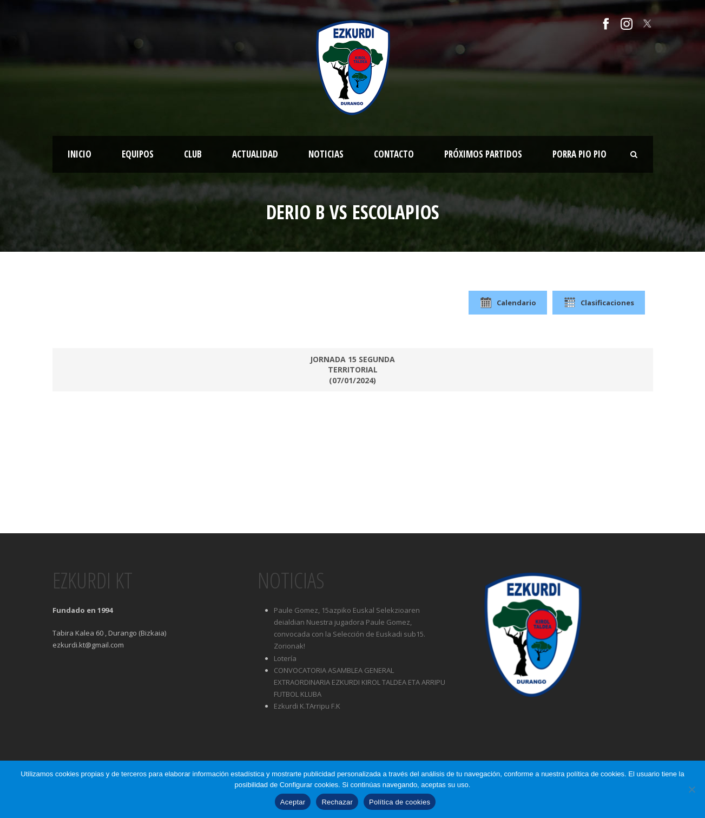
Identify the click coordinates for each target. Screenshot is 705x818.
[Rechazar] (691, 789)
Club (193, 154)
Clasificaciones (598, 302)
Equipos (138, 154)
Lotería (285, 658)
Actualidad (255, 154)
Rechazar (337, 802)
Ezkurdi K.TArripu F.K (307, 706)
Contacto (394, 154)
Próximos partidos (483, 154)
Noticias (326, 154)
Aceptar (293, 802)
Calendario (507, 302)
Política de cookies (399, 802)
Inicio (79, 154)
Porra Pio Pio (579, 154)
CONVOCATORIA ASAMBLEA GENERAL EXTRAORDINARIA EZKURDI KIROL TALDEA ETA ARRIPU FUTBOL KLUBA (359, 682)
